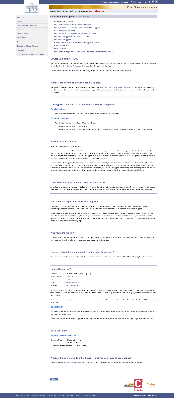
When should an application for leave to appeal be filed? (75, 34)
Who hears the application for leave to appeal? (71, 37)
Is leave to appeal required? (64, 31)
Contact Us (78, 395)
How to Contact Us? (60, 269)
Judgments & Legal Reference (28, 46)
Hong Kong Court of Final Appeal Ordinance (73, 66)
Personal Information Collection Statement (30, 395)
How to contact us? (61, 46)
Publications (21, 50)
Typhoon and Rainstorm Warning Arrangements (77, 363)
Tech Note (69, 395)
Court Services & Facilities (27, 25)
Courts (19, 21)
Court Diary (21, 38)
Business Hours (60, 49)
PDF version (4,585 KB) (81, 17)
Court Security (22, 34)
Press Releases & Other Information (30, 54)
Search (145, 2)
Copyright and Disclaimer (55, 395)
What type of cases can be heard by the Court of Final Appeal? (77, 28)
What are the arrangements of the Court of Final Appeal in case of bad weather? (83, 52)
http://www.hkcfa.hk (72, 285)
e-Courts (20, 29)
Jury (18, 42)
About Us (20, 17)
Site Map (87, 395)
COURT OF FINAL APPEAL (64, 22)
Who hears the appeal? (62, 40)
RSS (139, 2)
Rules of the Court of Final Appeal (94, 257)
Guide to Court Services (78, 11)
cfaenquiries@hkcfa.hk (73, 282)
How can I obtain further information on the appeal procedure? (77, 43)
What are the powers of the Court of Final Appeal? (72, 25)
